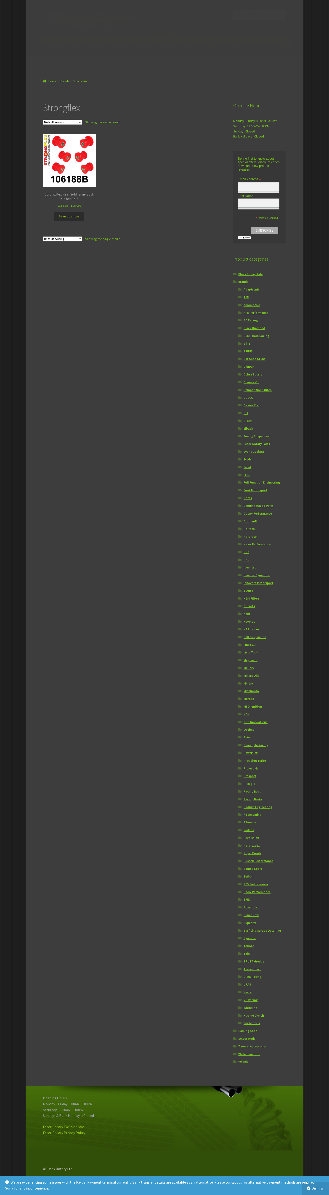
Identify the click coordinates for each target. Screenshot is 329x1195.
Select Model (53, 47)
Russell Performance (258, 861)
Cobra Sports (253, 374)
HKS (246, 560)
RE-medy (250, 822)
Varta (248, 992)
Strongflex (251, 907)
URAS (247, 984)
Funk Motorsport (255, 490)
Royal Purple (252, 853)
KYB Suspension (255, 637)
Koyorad (249, 621)
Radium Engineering (258, 807)
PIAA (247, 737)
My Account (173, 14)
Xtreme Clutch (254, 1015)
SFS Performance (256, 884)
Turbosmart (252, 969)
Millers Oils (251, 676)
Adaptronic (252, 289)
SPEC (247, 899)
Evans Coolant (254, 451)
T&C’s (213, 14)
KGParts (249, 606)
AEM (246, 297)
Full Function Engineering (262, 482)
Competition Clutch (258, 390)
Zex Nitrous (145, 47)
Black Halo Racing (256, 336)
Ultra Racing (252, 977)
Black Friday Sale (250, 274)
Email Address (249, 179)
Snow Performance (257, 892)
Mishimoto (251, 691)
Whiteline (250, 1008)
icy (83, 1132)
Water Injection (249, 1054)
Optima (249, 729)
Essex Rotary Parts (91, 47)
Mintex (248, 683)
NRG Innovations (256, 722)
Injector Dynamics (257, 575)
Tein (247, 954)
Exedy (248, 459)
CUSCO (248, 398)
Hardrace (250, 536)
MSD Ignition (253, 706)
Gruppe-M (250, 521)
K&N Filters (252, 598)
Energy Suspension (257, 436)
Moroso (249, 699)
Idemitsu (121, 47)
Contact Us (195, 14)
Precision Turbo (255, 761)
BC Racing (251, 320)
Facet (247, 467)
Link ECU (169, 47)
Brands (209, 47)
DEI (246, 413)
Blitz (247, 343)
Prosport (250, 776)
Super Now (251, 915)
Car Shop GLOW (254, 359)
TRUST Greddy (254, 961)
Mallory (249, 668)
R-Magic (249, 784)
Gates (248, 498)
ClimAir (249, 367)
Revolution (251, 838)
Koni (247, 614)
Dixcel (248, 421)
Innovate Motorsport (258, 583)
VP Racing (251, 1000)
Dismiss (318, 1188)
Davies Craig (252, 405)
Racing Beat (252, 791)
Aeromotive (252, 305)
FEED (247, 475)
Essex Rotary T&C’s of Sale (63, 1126)
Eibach (248, 428)
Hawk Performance (257, 544)
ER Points (183, 24)
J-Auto (248, 591)
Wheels (243, 1062)
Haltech (190, 47)
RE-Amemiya (252, 814)
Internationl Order (163, 34)
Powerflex (251, 753)
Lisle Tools (251, 652)
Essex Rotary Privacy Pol (62, 1132)
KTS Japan (251, 629)
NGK (246, 714)
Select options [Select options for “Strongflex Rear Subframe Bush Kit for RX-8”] (69, 216)
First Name (245, 196)
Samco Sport (253, 869)
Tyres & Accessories (252, 1046)
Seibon (248, 876)
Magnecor (250, 660)
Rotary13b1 (252, 845)
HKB (246, 552)
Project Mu (251, 768)
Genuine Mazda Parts (258, 506)
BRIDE (248, 351)
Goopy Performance (258, 513)
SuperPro (250, 923)
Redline (249, 830)
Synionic (250, 938)
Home (155, 14)
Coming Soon (247, 1031)
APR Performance (256, 313)
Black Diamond (254, 328)
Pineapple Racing (256, 745)
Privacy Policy (160, 24)
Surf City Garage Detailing (262, 930)
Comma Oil (251, 382)
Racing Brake (253, 799)
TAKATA (249, 946)
